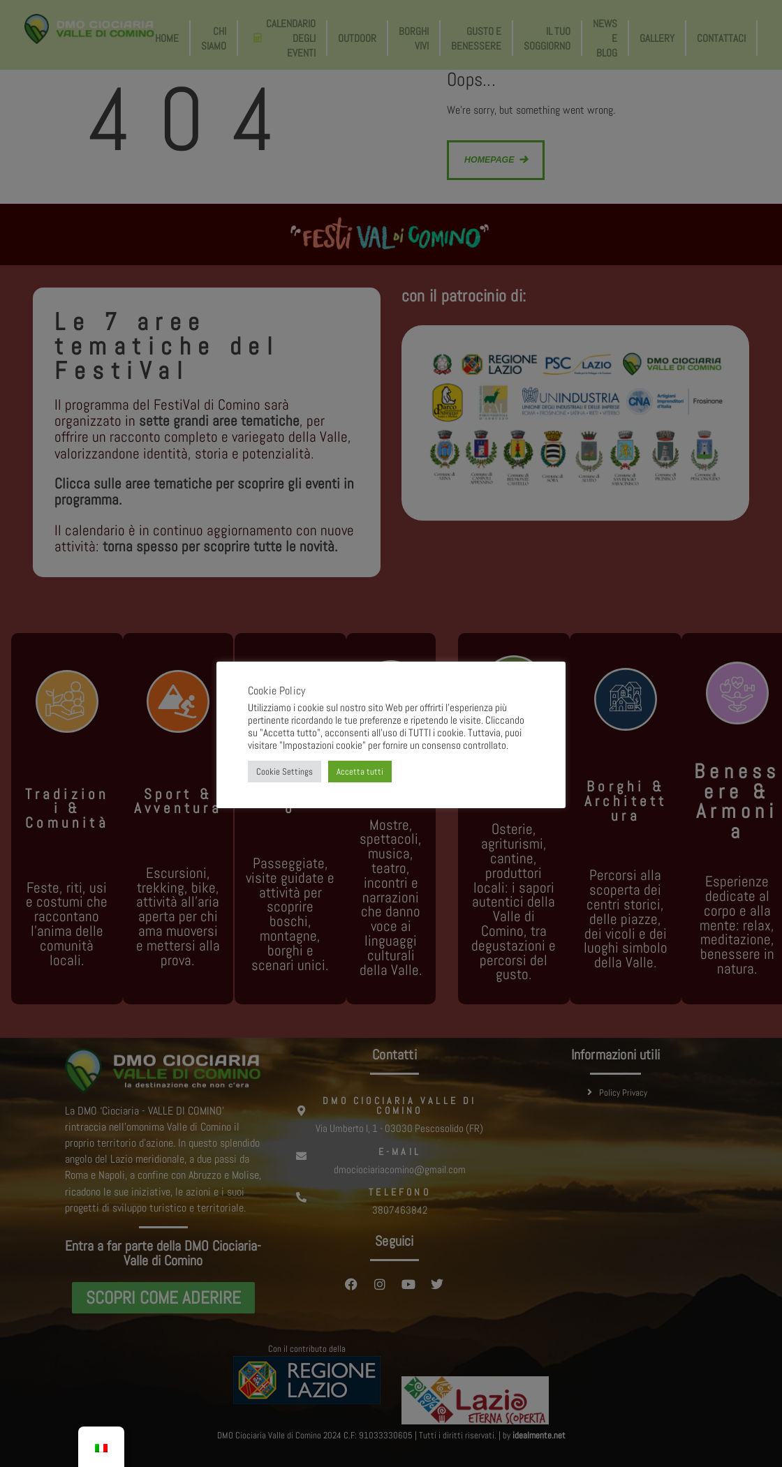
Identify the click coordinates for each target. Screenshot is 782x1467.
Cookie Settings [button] (284, 771)
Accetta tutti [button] (360, 771)
